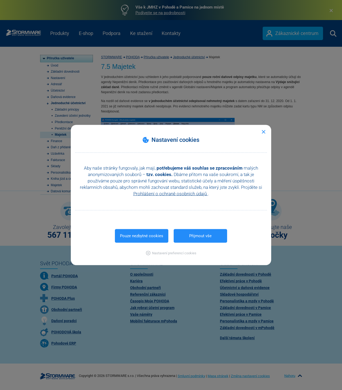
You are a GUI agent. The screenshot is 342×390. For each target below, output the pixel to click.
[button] (171, 253)
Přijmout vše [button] (200, 235)
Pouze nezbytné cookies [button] (141, 235)
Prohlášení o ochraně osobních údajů (170, 193)
